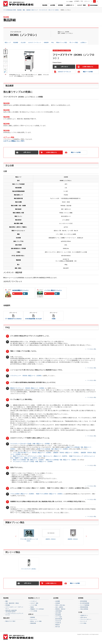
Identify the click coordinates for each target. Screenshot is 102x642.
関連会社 (57, 624)
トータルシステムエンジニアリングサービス (14, 614)
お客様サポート (70, 5)
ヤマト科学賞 (33, 611)
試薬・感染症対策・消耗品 (12, 603)
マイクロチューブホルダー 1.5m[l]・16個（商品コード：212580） (30, 443)
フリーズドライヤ (43, 10)
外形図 (53, 315)
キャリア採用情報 (84, 605)
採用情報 (60, 5)
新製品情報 (33, 623)
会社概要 (57, 601)
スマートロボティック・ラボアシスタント (14, 607)
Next (5, 74)
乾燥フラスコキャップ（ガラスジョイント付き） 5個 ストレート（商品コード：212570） (40, 456)
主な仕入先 (58, 620)
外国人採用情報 (84, 609)
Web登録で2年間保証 (65, 50)
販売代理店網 (58, 618)
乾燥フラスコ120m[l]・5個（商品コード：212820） (53, 449)
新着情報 (32, 617)
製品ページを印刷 (85, 72)
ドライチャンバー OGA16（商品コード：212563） (26, 375)
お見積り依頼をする (85, 67)
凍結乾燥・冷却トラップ (32, 10)
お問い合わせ (61, 67)
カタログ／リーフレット (62, 72)
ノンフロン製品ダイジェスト (53, 290)
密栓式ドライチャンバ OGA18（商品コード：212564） (27, 388)
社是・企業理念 (59, 607)
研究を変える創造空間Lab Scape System (11, 611)
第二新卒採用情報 (84, 603)
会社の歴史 (58, 613)
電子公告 (57, 626)
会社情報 (52, 5)
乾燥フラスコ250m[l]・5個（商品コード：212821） (61, 459)
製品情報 (44, 5)
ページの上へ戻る (91, 349)
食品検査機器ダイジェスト (20, 290)
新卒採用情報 (83, 601)
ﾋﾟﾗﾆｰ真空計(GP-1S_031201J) (13, 315)
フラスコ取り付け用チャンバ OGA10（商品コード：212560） (32, 452)
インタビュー (33, 601)
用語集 (32, 607)
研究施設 (8, 605)
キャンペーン (33, 619)
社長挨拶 (57, 603)
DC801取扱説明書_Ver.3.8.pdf (33, 315)
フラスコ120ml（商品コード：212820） (22, 493)
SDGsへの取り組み (60, 605)
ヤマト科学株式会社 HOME (9, 10)
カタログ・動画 (81, 5)
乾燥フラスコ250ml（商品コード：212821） (49, 493)
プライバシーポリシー (85, 619)
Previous (5, 48)
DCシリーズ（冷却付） (54, 10)
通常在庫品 (56, 50)
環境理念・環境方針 (60, 609)
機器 (24, 10)
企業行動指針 (58, 611)
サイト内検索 (69, 1)
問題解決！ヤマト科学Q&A (37, 609)
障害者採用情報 (84, 607)
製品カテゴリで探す (10, 621)
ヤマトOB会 (83, 623)
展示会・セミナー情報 (35, 621)
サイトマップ (83, 621)
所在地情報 (58, 615)
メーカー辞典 (33, 605)
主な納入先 (58, 622)
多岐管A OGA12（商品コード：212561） (66, 452)
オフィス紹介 (58, 616)
